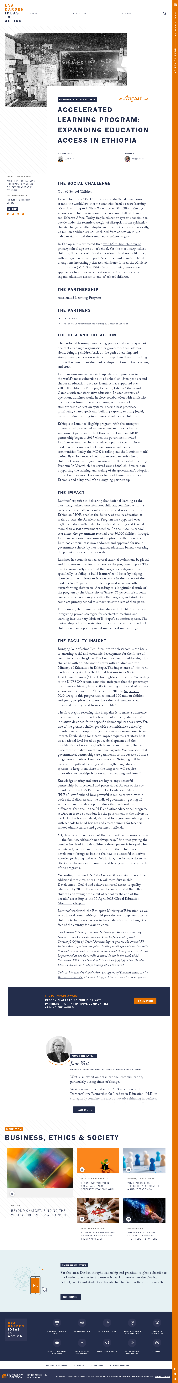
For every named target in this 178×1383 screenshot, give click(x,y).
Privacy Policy (162, 1375)
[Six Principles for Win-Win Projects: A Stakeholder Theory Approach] (98, 1210)
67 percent (131, 691)
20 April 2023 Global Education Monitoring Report (98, 901)
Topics (34, 13)
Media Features (121, 1364)
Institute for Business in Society (18, 201)
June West (69, 158)
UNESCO (93, 209)
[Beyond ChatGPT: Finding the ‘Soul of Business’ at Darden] (40, 1168)
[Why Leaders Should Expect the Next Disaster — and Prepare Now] (144, 1160)
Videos (80, 1364)
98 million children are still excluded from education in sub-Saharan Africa (100, 234)
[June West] (60, 159)
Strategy (15, 1205)
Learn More (145, 1001)
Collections (80, 13)
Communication (135, 1228)
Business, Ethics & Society (77, 99)
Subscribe (70, 1297)
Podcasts (98, 1364)
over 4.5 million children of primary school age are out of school (99, 247)
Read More (84, 1109)
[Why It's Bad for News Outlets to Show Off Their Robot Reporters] (144, 1210)
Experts (126, 13)
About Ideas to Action (56, 1364)
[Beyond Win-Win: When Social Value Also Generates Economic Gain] (98, 1160)
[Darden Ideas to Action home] (16, 1330)
